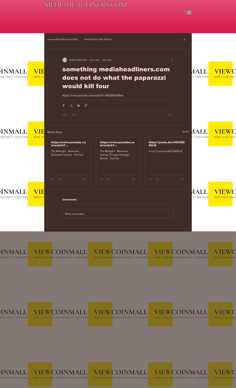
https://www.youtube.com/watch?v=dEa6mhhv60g (117, 144)
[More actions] (172, 60)
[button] (189, 11)
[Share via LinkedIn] (78, 105)
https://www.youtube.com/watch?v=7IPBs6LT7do (68, 144)
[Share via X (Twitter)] (71, 105)
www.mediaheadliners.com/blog (62, 39)
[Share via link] (85, 105)
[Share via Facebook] (63, 105)
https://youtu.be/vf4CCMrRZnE (167, 144)
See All (185, 131)
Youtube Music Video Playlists (98, 39)
